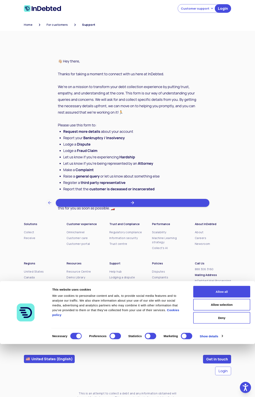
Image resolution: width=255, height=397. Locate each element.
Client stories (76, 300)
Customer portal (78, 244)
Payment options (121, 299)
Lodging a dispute (122, 277)
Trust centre (118, 244)
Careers (200, 238)
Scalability (159, 232)
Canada (29, 277)
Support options (121, 305)
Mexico (29, 283)
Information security (123, 238)
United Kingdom (35, 300)
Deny (222, 370)
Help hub (115, 271)
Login (223, 8)
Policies (157, 283)
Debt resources (120, 310)
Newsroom (202, 244)
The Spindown (77, 283)
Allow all (222, 344)
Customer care (77, 238)
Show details (209, 389)
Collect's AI (160, 248)
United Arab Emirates (39, 306)
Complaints (160, 277)
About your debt (121, 283)
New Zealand (33, 295)
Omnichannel (76, 232)
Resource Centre (79, 271)
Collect (29, 232)
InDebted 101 (76, 295)
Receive (29, 238)
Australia (30, 289)
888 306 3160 (204, 269)
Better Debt (75, 289)
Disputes (158, 271)
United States (34, 271)
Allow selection (221, 357)
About (199, 232)
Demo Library (76, 277)
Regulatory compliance (125, 232)
